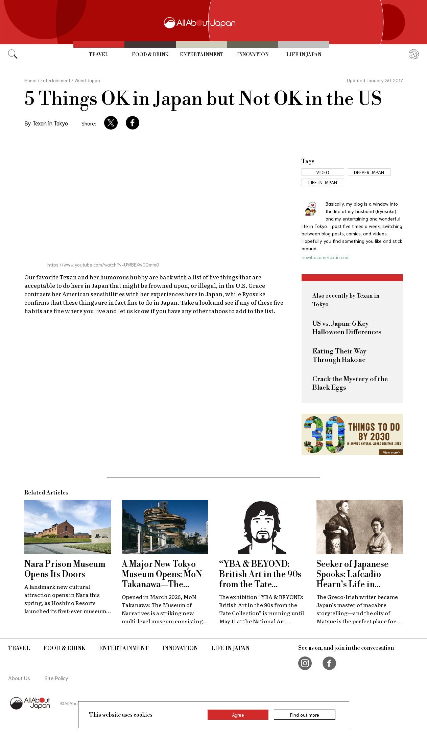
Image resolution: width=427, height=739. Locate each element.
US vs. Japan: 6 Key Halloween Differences (346, 328)
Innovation (252, 55)
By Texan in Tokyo (46, 122)
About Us (19, 677)
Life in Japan (303, 55)
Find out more (304, 715)
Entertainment (201, 55)
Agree (238, 715)
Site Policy (56, 677)
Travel (99, 55)
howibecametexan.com (326, 257)
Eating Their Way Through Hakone (339, 355)
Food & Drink (150, 55)
